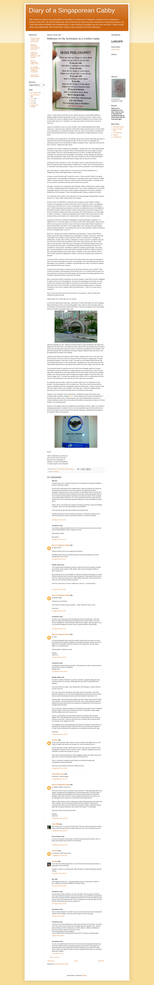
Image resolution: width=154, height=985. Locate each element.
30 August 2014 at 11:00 (59, 520)
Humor (32, 98)
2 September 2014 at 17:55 (59, 779)
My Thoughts (55, 471)
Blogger (84, 975)
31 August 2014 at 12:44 (59, 559)
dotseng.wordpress (118, 127)
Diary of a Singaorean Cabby (60, 545)
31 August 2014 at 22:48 (59, 657)
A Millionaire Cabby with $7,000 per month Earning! (35, 55)
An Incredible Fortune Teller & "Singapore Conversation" (35, 69)
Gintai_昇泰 (55, 824)
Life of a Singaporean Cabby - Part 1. (34, 62)
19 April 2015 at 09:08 (58, 916)
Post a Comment (54, 957)
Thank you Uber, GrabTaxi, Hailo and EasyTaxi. (35, 40)
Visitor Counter (115, 49)
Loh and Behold (117, 133)
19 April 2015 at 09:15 (58, 935)
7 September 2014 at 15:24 (59, 845)
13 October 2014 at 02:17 (59, 873)
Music (32, 103)
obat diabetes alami (58, 774)
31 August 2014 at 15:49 (59, 611)
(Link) (71, 396)
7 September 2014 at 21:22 (59, 855)
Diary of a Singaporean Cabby (72, 10)
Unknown (55, 740)
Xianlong (54, 861)
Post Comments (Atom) (61, 964)
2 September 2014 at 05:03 (59, 768)
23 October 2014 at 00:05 (59, 886)
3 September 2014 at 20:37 (59, 830)
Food (31, 101)
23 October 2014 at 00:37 (59, 903)
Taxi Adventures (35, 95)
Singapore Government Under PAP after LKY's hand (35, 47)
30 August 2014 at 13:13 (59, 539)
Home (76, 961)
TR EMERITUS (117, 137)
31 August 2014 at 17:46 (59, 628)
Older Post (101, 961)
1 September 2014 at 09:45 (59, 734)
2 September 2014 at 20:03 (59, 818)
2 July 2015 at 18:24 (57, 953)
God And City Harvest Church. (35, 75)
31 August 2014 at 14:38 (59, 589)
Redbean (115, 135)
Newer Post (51, 961)
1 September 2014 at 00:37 (59, 671)
